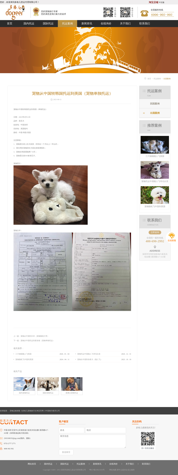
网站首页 (32, 464)
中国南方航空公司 (53, 411)
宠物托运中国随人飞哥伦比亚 (154, 181)
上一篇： (31, 336)
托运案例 (157, 79)
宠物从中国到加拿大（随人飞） (89, 359)
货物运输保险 (15, 411)
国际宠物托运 (48, 393)
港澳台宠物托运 (72, 393)
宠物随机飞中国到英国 (154, 206)
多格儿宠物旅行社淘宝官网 (33, 411)
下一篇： (33, 341)
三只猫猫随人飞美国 (155, 156)
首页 (9, 23)
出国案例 (167, 79)
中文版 (161, 2)
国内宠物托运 (24, 393)
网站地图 (112, 470)
